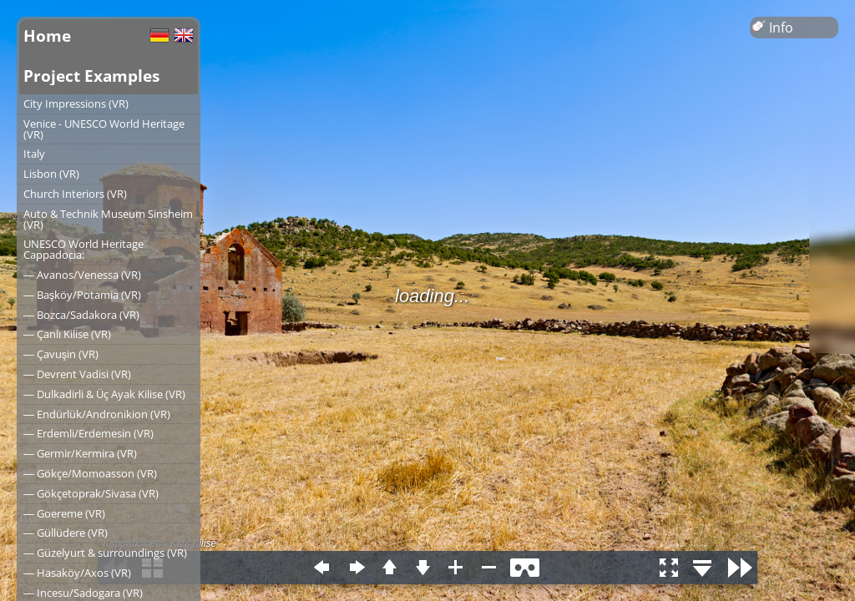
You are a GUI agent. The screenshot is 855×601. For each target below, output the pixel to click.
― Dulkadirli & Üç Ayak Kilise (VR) (104, 394)
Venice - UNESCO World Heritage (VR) (104, 129)
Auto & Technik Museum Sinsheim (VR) (108, 219)
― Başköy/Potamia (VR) (82, 294)
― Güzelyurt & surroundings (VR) (105, 552)
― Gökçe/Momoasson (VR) (90, 473)
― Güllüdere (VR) (65, 532)
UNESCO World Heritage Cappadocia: (83, 249)
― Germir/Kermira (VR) (80, 453)
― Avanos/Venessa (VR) (82, 274)
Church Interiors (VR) (75, 193)
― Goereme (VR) (64, 513)
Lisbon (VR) (51, 173)
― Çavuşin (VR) (61, 353)
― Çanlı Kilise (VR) (67, 333)
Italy (34, 153)
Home (47, 35)
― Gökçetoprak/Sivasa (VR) (91, 493)
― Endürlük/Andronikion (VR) (96, 414)
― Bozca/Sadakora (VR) (81, 314)
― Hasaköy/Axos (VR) (77, 572)
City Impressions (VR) (76, 103)
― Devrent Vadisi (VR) (77, 373)
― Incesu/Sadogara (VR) (83, 592)
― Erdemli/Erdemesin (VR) (88, 433)
